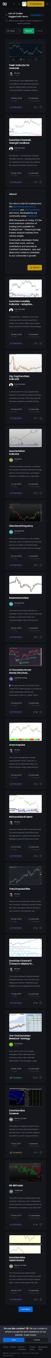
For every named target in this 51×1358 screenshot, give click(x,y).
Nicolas (17, 73)
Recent (29, 31)
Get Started (36, 4)
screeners (14, 210)
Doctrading (18, 1044)
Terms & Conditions (22, 1348)
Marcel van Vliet (20, 1118)
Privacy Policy (32, 1348)
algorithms (18, 206)
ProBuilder (32, 216)
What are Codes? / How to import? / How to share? (23, 22)
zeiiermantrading (20, 678)
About (5, 1347)
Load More (25, 1309)
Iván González (19, 148)
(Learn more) (30, 1335)
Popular (40, 31)
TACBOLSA (18, 1190)
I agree (13, 1340)
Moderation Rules (43, 1348)
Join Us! (34, 267)
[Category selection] (13, 31)
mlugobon (18, 459)
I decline (37, 1340)
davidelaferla (19, 531)
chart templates (32, 210)
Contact (13, 1347)
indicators (30, 206)
